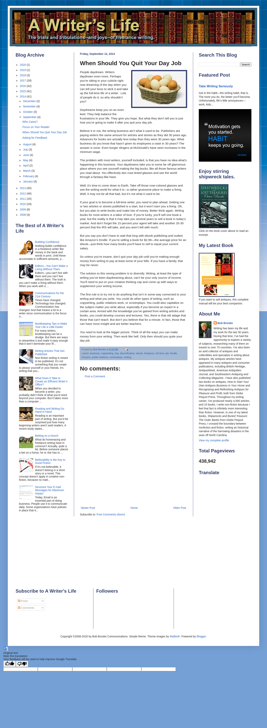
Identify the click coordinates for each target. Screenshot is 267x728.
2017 (23, 80)
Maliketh (175, 636)
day (116, 353)
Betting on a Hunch (46, 435)
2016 (23, 86)
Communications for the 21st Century (49, 295)
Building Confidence (47, 242)
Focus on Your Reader (36, 127)
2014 (23, 96)
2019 (23, 70)
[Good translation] (9, 664)
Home (134, 507)
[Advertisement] (133, 442)
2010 (23, 204)
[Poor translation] (22, 664)
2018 (23, 75)
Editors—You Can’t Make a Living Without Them (51, 267)
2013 (23, 188)
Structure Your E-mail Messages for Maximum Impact (49, 490)
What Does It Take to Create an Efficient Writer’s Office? (51, 381)
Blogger (201, 636)
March (27, 170)
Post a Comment (95, 376)
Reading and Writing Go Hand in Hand (49, 410)
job (167, 353)
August (27, 144)
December (29, 101)
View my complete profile (214, 440)
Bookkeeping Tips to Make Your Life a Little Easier (51, 325)
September (30, 117)
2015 (23, 91)
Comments (26, 607)
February (29, 176)
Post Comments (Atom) (111, 514)
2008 (23, 214)
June (26, 155)
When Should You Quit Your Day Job (44, 132)
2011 (23, 198)
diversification (127, 353)
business (95, 353)
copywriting (107, 353)
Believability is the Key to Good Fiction (50, 461)
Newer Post (88, 507)
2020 (23, 64)
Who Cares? (30, 121)
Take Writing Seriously (216, 86)
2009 (23, 209)
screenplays (116, 357)
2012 (23, 193)
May (26, 160)
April (26, 165)
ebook (139, 353)
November (29, 106)
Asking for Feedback (34, 137)
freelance (149, 353)
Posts (23, 601)
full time (160, 353)
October (28, 111)
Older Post (179, 507)
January (28, 181)
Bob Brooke (225, 323)
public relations (100, 357)
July (26, 149)
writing (127, 357)
